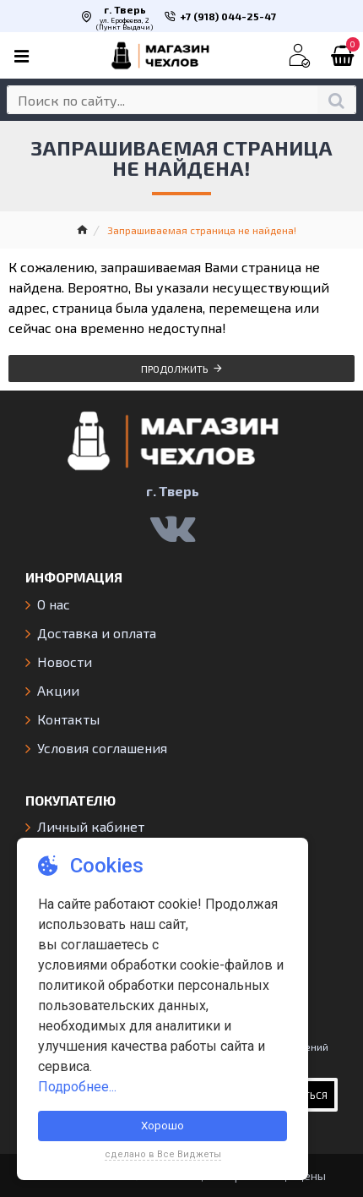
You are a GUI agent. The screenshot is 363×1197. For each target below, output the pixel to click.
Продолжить (175, 368)
